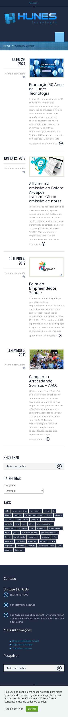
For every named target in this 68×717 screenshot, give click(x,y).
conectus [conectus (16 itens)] (35, 519)
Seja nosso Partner (22, 644)
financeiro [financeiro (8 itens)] (41, 528)
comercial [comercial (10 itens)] (9, 519)
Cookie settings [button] (14, 708)
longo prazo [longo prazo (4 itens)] (33, 537)
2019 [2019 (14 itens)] (7, 511)
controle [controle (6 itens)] (8, 524)
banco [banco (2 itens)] (46, 511)
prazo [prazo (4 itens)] (52, 541)
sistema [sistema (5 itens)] (21, 545)
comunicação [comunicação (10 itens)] (22, 519)
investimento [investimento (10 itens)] (19, 537)
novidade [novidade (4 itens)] (9, 541)
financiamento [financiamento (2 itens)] (55, 528)
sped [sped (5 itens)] (59, 545)
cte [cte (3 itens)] (24, 524)
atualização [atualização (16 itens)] (35, 511)
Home (7, 45)
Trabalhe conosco (22, 648)
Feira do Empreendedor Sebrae (42, 288)
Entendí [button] (32, 708)
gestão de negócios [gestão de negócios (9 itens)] (29, 532)
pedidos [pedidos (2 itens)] (43, 541)
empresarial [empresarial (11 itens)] (10, 528)
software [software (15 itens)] (31, 545)
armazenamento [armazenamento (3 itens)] (20, 511)
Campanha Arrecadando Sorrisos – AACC (43, 381)
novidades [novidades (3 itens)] (20, 541)
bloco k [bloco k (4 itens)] (8, 515)
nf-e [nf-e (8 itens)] (54, 537)
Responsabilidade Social (25, 641)
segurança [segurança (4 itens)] (9, 545)
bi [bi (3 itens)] (54, 511)
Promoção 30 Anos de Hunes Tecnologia (46, 89)
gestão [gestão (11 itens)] (15, 532)
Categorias (9, 485)
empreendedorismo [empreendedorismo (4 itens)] (44, 524)
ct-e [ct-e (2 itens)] (17, 524)
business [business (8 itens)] (18, 515)
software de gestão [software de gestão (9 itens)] (46, 545)
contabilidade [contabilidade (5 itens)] (47, 519)
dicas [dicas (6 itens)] (31, 524)
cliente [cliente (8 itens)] (48, 515)
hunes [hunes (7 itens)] (7, 537)
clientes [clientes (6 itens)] (58, 515)
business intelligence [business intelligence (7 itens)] (33, 515)
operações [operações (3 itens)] (32, 541)
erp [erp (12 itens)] (32, 528)
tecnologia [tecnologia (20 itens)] (19, 550)
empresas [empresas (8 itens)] (23, 528)
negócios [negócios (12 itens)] (45, 537)
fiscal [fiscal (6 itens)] (7, 532)
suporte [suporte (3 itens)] (8, 550)
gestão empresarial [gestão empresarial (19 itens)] (49, 532)
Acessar (33, 2)
